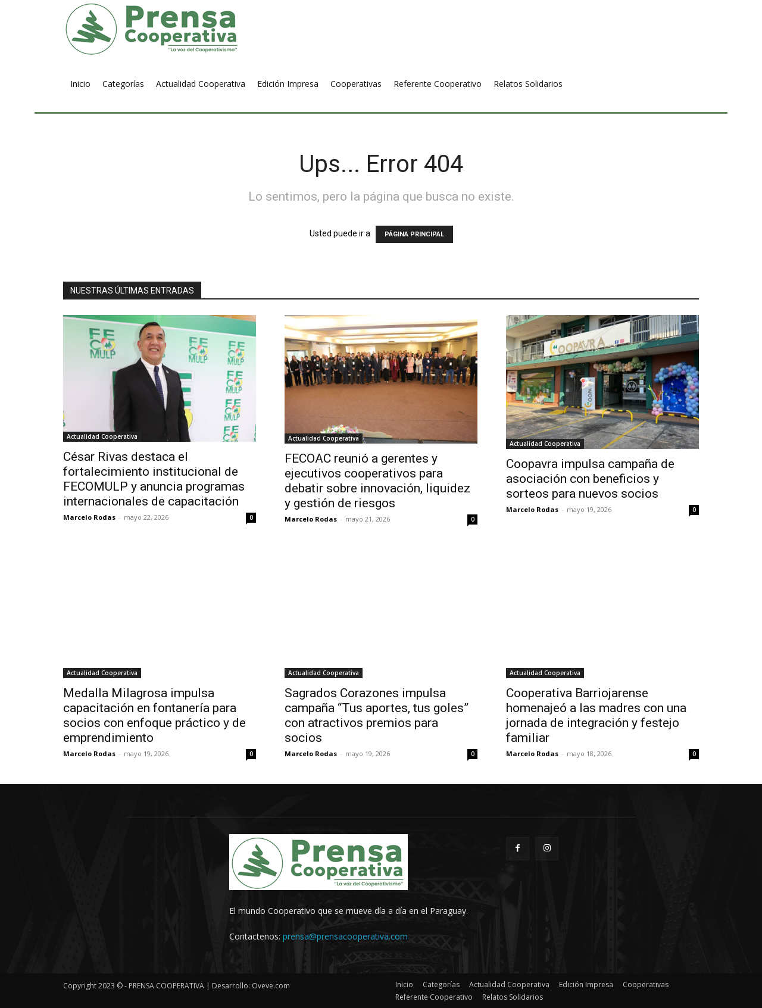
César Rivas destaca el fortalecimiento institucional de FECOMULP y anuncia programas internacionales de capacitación (154, 479)
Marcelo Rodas (89, 517)
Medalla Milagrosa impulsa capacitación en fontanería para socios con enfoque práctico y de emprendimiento (154, 715)
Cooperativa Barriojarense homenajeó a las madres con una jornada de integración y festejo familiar (596, 715)
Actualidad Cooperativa (102, 436)
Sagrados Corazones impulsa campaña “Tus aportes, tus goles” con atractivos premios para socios (377, 715)
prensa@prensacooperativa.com (345, 936)
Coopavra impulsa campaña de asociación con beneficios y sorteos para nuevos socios (590, 479)
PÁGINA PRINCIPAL (414, 234)
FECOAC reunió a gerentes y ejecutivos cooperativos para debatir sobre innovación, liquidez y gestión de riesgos (377, 480)
